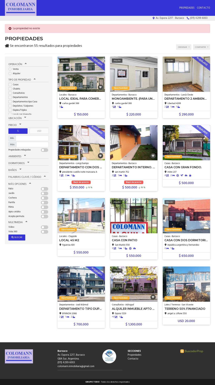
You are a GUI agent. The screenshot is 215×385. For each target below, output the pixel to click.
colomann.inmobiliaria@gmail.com (76, 366)
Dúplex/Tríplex (18, 109)
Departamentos (19, 96)
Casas (14, 84)
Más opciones (19, 183)
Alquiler (15, 73)
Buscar (16, 237)
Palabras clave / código (27, 176)
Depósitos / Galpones (21, 105)
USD (39, 130)
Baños (14, 170)
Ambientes (17, 156)
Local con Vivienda (21, 113)
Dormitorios (18, 163)
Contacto (203, 8)
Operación (17, 64)
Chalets (15, 88)
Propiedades (186, 8)
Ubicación (17, 118)
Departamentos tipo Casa (23, 101)
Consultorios (17, 92)
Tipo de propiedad (22, 79)
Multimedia (17, 222)
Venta (14, 68)
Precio (14, 124)
